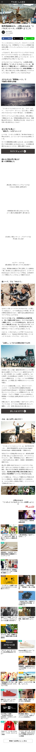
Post (18, 38)
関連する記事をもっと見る (18, 741)
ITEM (2, 542)
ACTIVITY (3, 625)
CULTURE (21, 511)
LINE (29, 38)
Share (6, 38)
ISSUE (3, 560)
